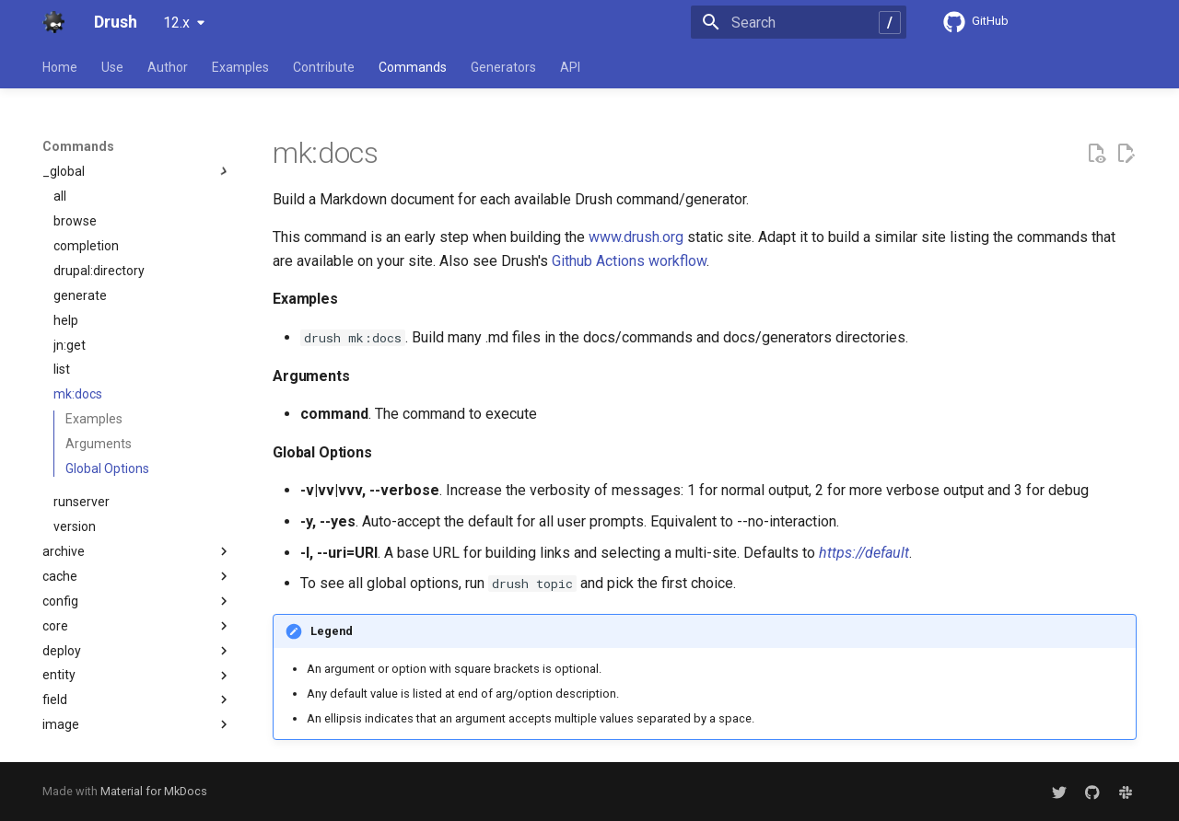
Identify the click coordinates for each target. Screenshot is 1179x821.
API (570, 67)
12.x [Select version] (176, 22)
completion (86, 245)
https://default (864, 552)
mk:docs (77, 394)
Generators (503, 67)
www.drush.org (636, 237)
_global (137, 171)
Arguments (98, 443)
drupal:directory (99, 270)
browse (75, 221)
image (137, 724)
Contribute (324, 67)
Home (59, 67)
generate (80, 295)
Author (167, 67)
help (65, 320)
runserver (81, 501)
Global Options (107, 468)
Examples (240, 67)
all (59, 196)
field (137, 699)
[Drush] (53, 22)
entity (137, 675)
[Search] (798, 22)
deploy (137, 650)
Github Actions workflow (629, 261)
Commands (413, 67)
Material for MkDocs (153, 791)
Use (112, 67)
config (137, 601)
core (137, 626)
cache (137, 576)
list (61, 369)
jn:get (69, 345)
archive (137, 551)
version (74, 526)
